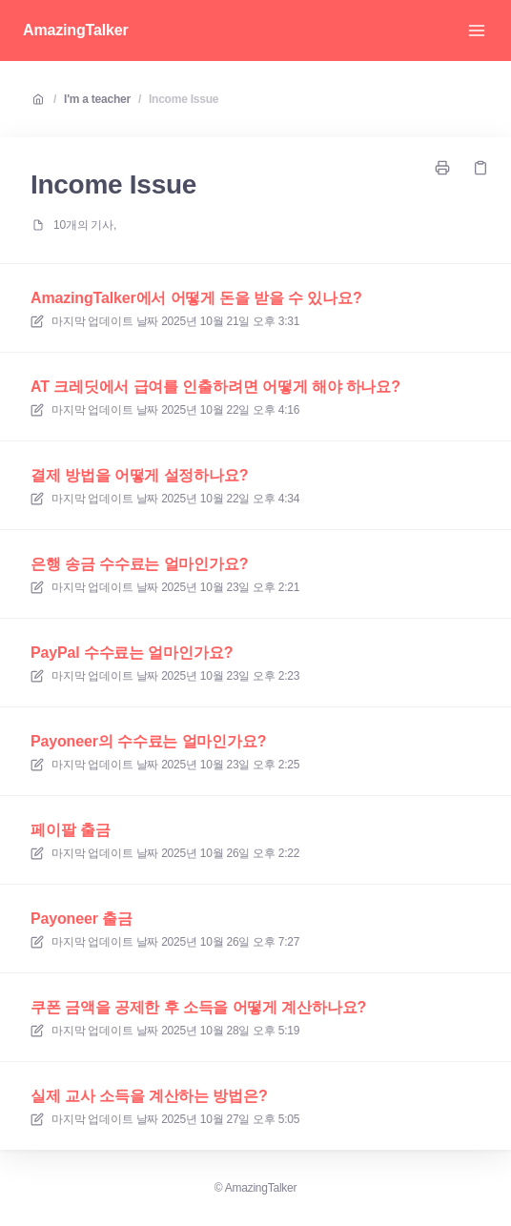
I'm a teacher (97, 99)
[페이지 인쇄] (442, 168)
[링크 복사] (480, 168)
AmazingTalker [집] (76, 30)
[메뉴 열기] (476, 30)
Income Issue (183, 99)
